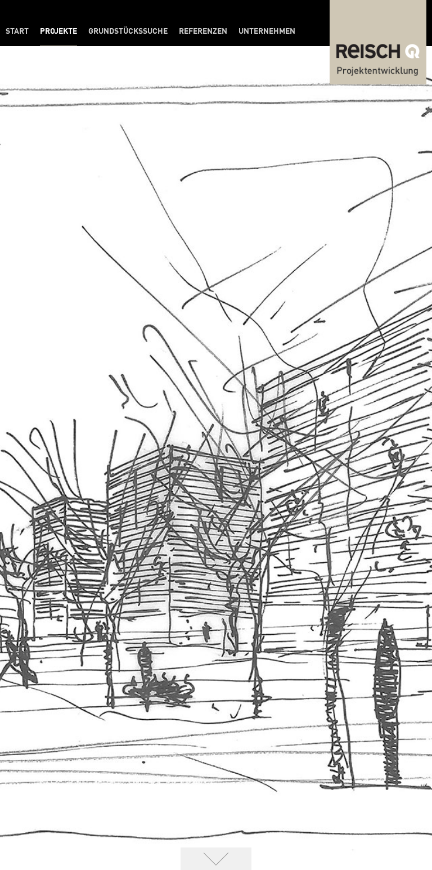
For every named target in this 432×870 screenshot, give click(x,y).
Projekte (58, 31)
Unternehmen (266, 31)
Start (17, 31)
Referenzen (203, 31)
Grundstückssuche (128, 31)
